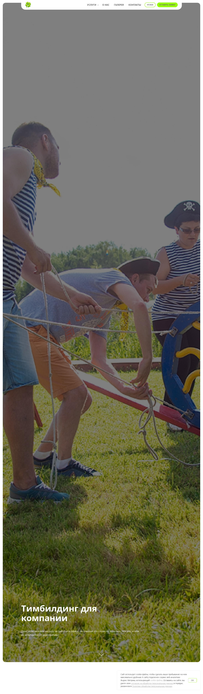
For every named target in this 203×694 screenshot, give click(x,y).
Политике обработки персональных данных (152, 686)
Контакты (135, 4)
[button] (167, 4)
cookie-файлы (156, 680)
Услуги (92, 4)
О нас (105, 4)
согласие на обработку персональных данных (152, 683)
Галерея (119, 4)
